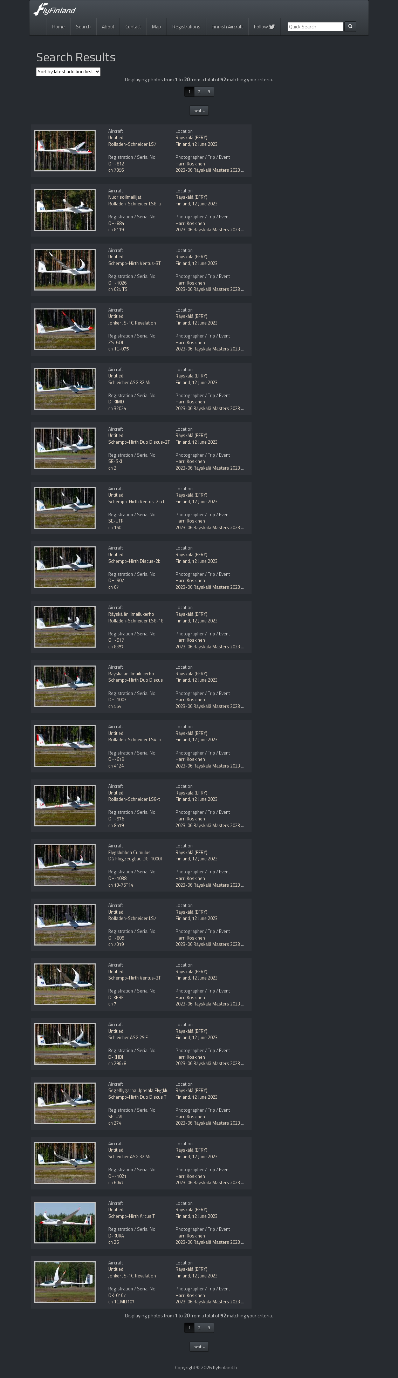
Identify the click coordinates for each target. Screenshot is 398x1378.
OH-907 (116, 580)
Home (58, 26)
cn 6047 (116, 1182)
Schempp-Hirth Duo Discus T (137, 1096)
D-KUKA (116, 1235)
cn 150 (114, 527)
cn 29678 (117, 1063)
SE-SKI (115, 461)
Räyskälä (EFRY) (191, 137)
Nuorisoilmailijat (124, 196)
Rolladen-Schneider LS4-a (134, 739)
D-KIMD (116, 401)
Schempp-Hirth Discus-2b (134, 561)
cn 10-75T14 (120, 884)
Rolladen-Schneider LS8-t (134, 799)
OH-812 (116, 163)
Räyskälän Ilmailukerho (131, 614)
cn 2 (112, 467)
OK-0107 (117, 1295)
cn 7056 (116, 169)
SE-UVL (115, 1116)
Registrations (186, 26)
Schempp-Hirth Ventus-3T (134, 263)
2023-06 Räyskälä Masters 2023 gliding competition (228, 169)
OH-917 (116, 639)
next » (199, 110)
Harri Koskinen (190, 163)
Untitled (115, 137)
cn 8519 (116, 825)
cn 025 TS (118, 289)
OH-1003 (117, 699)
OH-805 (116, 937)
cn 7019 (116, 944)
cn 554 (114, 706)
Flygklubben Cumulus (129, 852)
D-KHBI (115, 1056)
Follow (264, 26)
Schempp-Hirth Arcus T (131, 1216)
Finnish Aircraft (227, 26)
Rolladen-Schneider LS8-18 (135, 620)
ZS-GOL (116, 342)
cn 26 (113, 1242)
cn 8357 (116, 646)
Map (156, 26)
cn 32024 (117, 408)
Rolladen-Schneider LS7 (132, 144)
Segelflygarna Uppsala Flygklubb (140, 1090)
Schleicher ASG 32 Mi (129, 382)
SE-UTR (116, 520)
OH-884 (116, 223)
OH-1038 (117, 878)
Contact (133, 26)
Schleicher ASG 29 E (128, 1037)
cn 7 (112, 1003)
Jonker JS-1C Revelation (132, 322)
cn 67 (113, 587)
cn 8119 (116, 229)
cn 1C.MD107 (121, 1301)
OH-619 (116, 759)
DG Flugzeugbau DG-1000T (135, 858)
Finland (183, 144)
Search (83, 26)
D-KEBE (116, 997)
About (108, 26)
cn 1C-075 (118, 348)
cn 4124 (116, 765)
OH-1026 (117, 282)
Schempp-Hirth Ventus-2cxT (136, 501)
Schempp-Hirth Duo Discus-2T (139, 441)
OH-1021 (117, 1176)
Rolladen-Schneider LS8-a (134, 203)
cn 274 (114, 1122)
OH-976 (116, 818)
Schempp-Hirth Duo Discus (135, 679)
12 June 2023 (205, 144)
